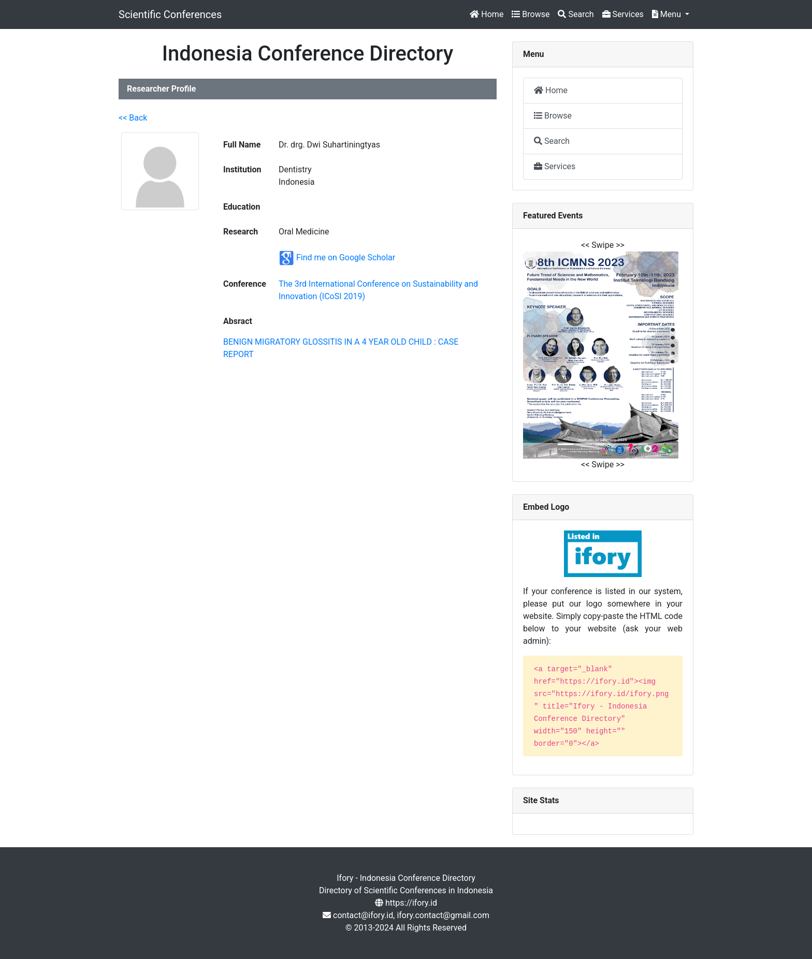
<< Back (133, 118)
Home (486, 14)
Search (575, 14)
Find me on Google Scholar (345, 257)
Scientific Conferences (170, 14)
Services (623, 14)
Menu (667, 14)
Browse (530, 14)
